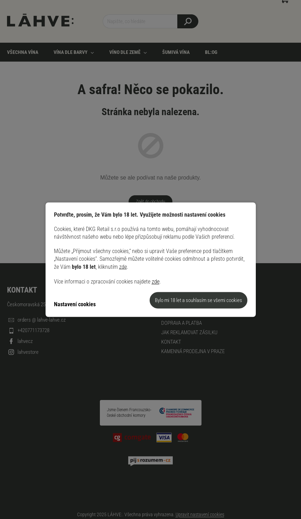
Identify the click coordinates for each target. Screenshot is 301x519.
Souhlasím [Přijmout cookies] (198, 300)
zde (123, 266)
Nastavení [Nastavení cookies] (65, 304)
